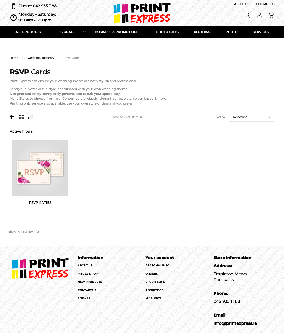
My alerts (153, 298)
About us (241, 4)
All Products (28, 32)
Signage (67, 32)
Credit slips (155, 282)
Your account (159, 257)
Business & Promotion (116, 32)
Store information (232, 257)
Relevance (240, 117)
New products (90, 282)
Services (261, 32)
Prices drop (88, 273)
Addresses (154, 290)
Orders (151, 273)
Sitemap (84, 298)
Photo (232, 32)
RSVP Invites (40, 203)
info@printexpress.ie (235, 323)
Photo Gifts (167, 32)
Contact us (265, 4)
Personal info (157, 265)
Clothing (202, 32)
